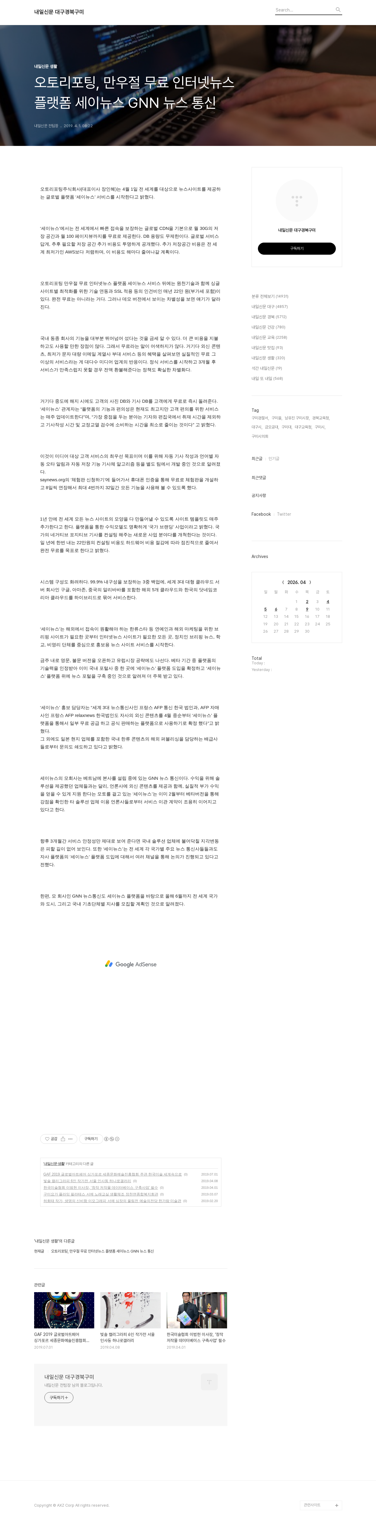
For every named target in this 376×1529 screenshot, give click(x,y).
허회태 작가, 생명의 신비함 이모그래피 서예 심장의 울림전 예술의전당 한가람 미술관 (112, 1201)
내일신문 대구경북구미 (59, 12)
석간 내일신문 (267, 369)
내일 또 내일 (267, 379)
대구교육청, (303, 427)
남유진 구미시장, (297, 418)
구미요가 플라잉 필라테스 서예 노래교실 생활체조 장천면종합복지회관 (100, 1194)
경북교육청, (321, 418)
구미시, (320, 427)
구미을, (277, 418)
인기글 (273, 458)
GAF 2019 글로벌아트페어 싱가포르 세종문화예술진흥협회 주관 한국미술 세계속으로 (112, 1174)
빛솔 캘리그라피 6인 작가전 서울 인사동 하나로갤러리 (87, 1181)
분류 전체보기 (270, 297)
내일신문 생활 (54, 1164)
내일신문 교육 (269, 338)
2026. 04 (297, 582)
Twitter (284, 514)
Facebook (261, 514)
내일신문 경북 (269, 317)
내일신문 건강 (268, 327)
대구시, (257, 427)
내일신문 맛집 (267, 348)
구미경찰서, (260, 418)
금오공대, (272, 427)
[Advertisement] (130, 964)
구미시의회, (260, 436)
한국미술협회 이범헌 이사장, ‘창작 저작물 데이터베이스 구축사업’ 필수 (100, 1187)
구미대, (286, 427)
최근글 (257, 458)
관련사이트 (312, 1505)
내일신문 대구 (270, 307)
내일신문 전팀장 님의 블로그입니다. (73, 1385)
